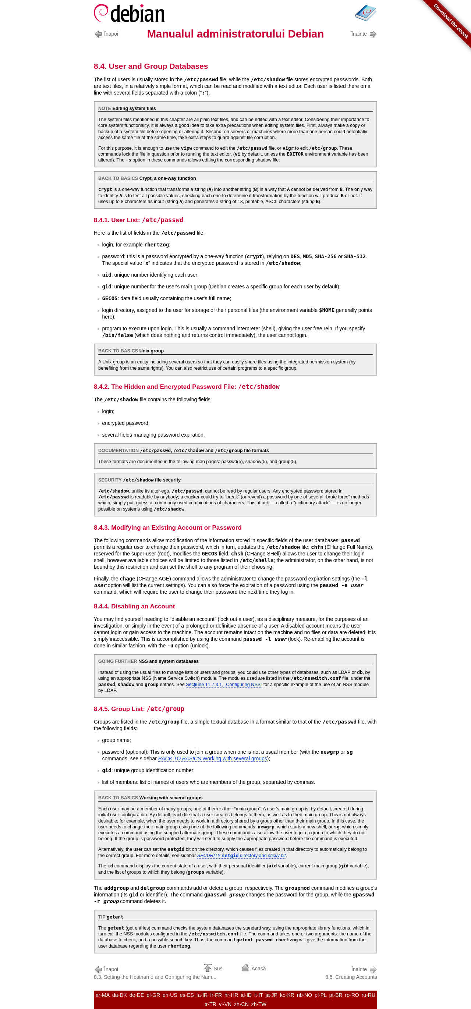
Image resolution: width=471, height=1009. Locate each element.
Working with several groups (212, 758)
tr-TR (210, 1004)
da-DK (119, 995)
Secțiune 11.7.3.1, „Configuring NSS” (224, 684)
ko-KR (287, 995)
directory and (241, 855)
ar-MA (103, 995)
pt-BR (336, 995)
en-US (170, 995)
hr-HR (231, 995)
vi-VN (225, 1004)
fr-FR (216, 995)
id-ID (246, 995)
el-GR (153, 995)
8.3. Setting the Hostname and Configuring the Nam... (155, 972)
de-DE (137, 995)
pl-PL (321, 995)
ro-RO (352, 995)
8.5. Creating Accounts (351, 972)
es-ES (187, 995)
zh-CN (241, 1004)
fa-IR (202, 995)
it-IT (258, 995)
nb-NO (304, 995)
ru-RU (368, 995)
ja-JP (271, 995)
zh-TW (258, 1004)
